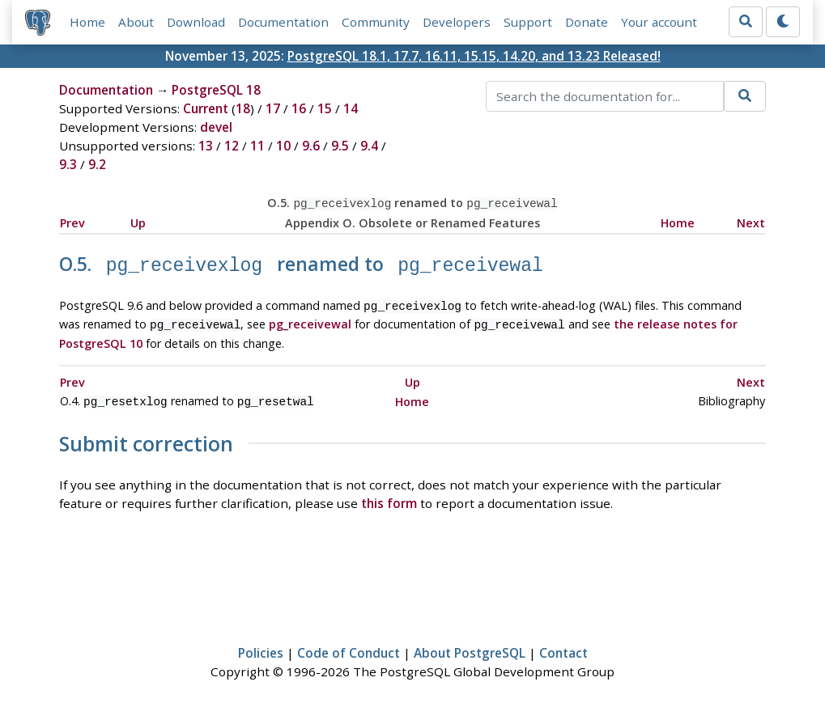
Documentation (283, 22)
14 (350, 108)
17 (273, 108)
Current (205, 108)
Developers (457, 22)
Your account (659, 22)
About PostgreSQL (469, 644)
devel (216, 127)
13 (205, 146)
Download (196, 22)
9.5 (340, 146)
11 (257, 146)
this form (389, 494)
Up (138, 221)
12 (231, 146)
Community (376, 22)
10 (283, 146)
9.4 (369, 146)
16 (298, 108)
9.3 (68, 164)
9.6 (311, 146)
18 (243, 108)
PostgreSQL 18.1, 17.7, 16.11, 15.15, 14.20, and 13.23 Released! (474, 56)
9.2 (97, 164)
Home (87, 22)
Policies (260, 644)
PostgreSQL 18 (216, 90)
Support (528, 22)
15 (324, 108)
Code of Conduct (348, 644)
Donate (586, 22)
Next (751, 221)
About (136, 22)
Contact (563, 644)
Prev (72, 221)
